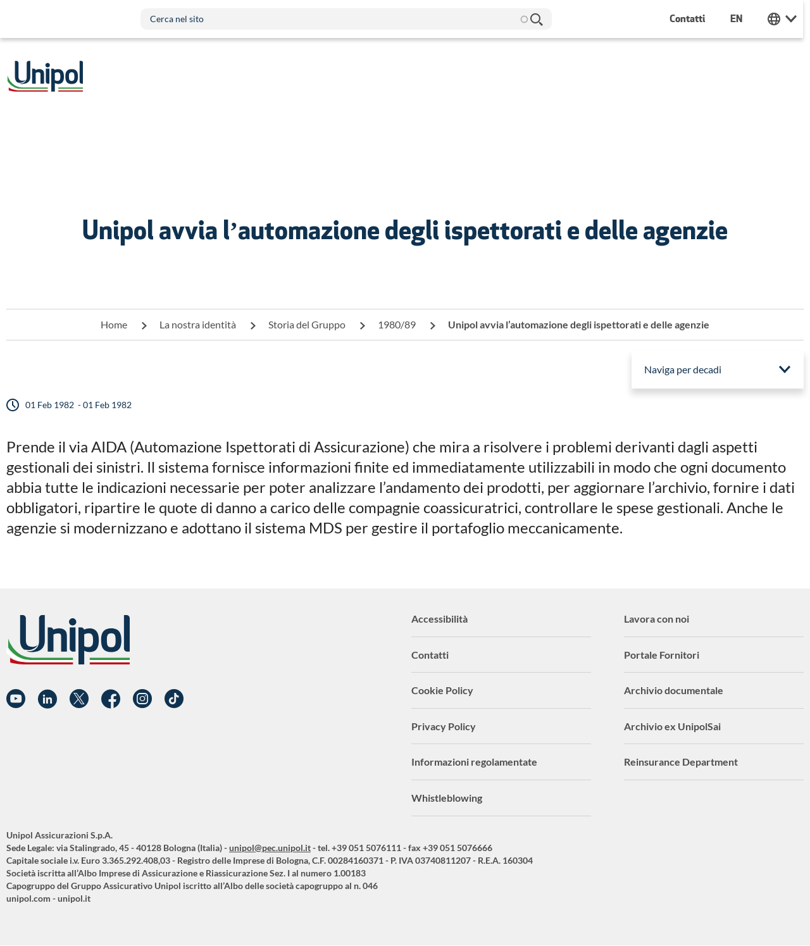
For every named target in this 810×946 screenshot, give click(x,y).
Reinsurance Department (681, 762)
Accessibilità (439, 619)
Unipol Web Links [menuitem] (789, 19)
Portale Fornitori (661, 655)
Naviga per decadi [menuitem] (682, 369)
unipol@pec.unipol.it (270, 847)
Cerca (536, 19)
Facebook (110, 699)
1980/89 (397, 324)
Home (114, 324)
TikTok (174, 699)
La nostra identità (197, 324)
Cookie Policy (442, 690)
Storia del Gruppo (307, 324)
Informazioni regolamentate (474, 762)
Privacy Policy (443, 726)
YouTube (15, 699)
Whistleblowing (446, 798)
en (743, 18)
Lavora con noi (656, 619)
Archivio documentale (673, 690)
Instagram (142, 699)
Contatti (430, 655)
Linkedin (47, 699)
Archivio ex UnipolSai (672, 726)
